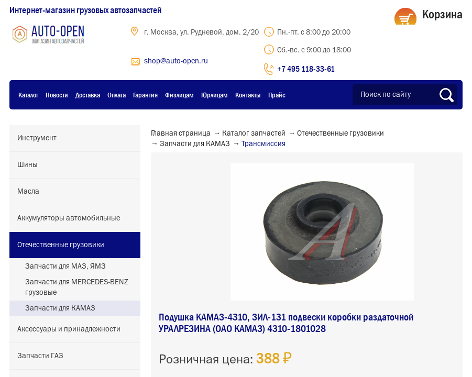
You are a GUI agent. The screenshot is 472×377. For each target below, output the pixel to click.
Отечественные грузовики (60, 245)
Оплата (116, 95)
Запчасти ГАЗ (40, 356)
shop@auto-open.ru (176, 61)
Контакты (248, 95)
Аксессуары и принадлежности (68, 329)
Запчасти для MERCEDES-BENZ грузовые (76, 287)
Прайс (277, 95)
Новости (57, 95)
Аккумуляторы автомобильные (68, 218)
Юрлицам (214, 95)
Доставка (87, 95)
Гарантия (145, 95)
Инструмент (37, 138)
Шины (27, 165)
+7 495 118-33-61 (306, 68)
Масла (28, 191)
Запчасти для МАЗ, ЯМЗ (65, 266)
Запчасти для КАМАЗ (60, 308)
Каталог (28, 95)
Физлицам (179, 95)
